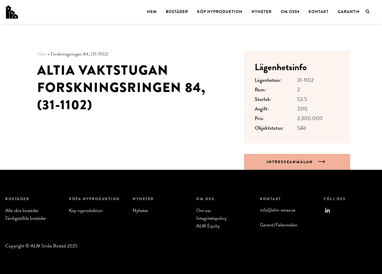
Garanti (347, 12)
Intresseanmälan (291, 162)
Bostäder (177, 12)
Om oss (289, 12)
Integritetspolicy (211, 218)
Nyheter (261, 12)
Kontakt (319, 12)
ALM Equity (208, 225)
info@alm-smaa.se (277, 209)
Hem (152, 12)
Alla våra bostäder (22, 210)
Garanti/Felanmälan (278, 224)
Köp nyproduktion (219, 12)
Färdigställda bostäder (25, 218)
